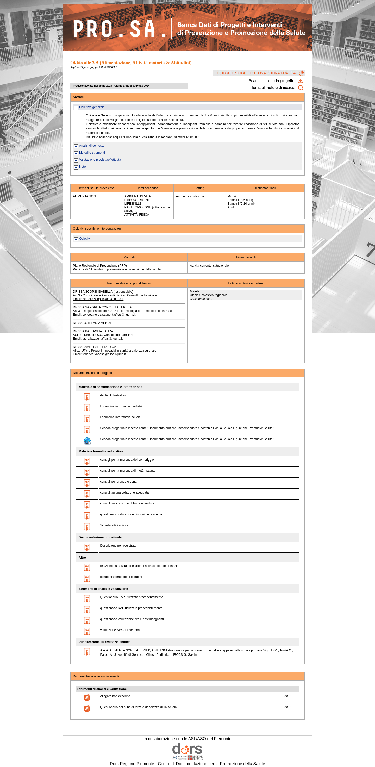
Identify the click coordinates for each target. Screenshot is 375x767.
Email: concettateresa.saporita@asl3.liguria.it (104, 314)
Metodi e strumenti (92, 152)
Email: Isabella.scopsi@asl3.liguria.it (98, 299)
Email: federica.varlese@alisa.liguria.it (99, 354)
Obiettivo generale (91, 107)
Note (82, 167)
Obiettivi (84, 238)
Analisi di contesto (91, 145)
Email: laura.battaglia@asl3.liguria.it (98, 338)
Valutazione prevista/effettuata (100, 159)
